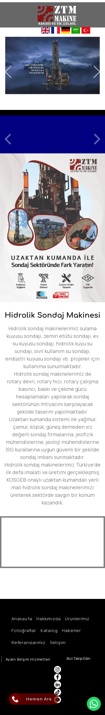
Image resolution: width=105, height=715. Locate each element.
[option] (52, 131)
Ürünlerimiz (76, 618)
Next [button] (97, 72)
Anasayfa (21, 618)
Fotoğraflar (23, 630)
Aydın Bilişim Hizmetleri (28, 659)
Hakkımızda (47, 618)
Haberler (70, 630)
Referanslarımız (28, 642)
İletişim (57, 642)
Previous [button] (8, 72)
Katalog (48, 630)
